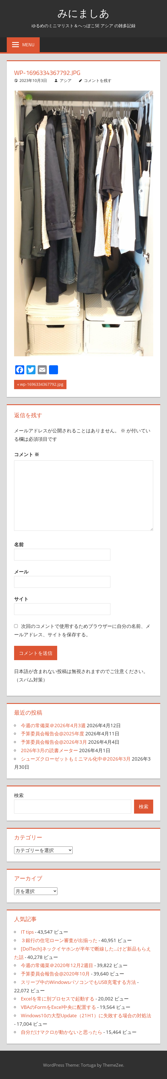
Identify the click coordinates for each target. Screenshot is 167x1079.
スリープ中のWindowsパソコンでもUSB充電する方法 (78, 982)
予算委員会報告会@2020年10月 (55, 973)
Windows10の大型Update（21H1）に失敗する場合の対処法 (86, 1015)
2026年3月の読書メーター (49, 750)
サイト (21, 599)
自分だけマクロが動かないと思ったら (61, 1032)
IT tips (27, 932)
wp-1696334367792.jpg (41, 385)
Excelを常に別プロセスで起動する (57, 998)
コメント (26, 454)
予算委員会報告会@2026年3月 (54, 742)
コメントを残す (98, 80)
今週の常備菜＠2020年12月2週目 (57, 965)
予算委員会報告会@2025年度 (52, 733)
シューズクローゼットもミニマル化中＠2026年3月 (76, 759)
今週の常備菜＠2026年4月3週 (53, 725)
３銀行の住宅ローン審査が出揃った (59, 940)
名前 (19, 544)
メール (21, 571)
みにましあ (83, 13)
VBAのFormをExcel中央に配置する (58, 1007)
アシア (66, 80)
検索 (19, 795)
